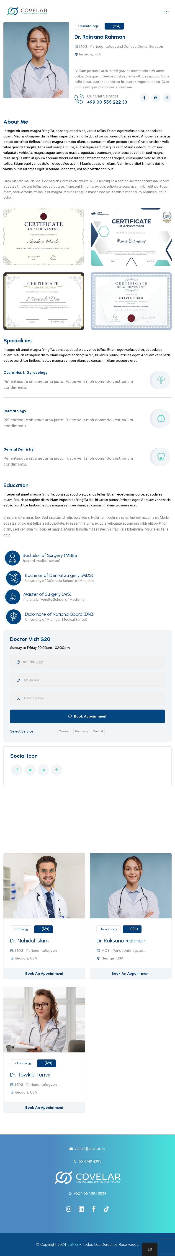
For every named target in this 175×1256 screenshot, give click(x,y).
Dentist (98, 731)
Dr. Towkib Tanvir (30, 1074)
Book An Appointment (44, 973)
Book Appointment (90, 716)
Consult (64, 731)
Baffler (72, 1244)
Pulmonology (22, 1063)
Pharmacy (81, 731)
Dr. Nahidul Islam (29, 940)
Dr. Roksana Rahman (120, 940)
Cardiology (20, 929)
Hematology (108, 929)
